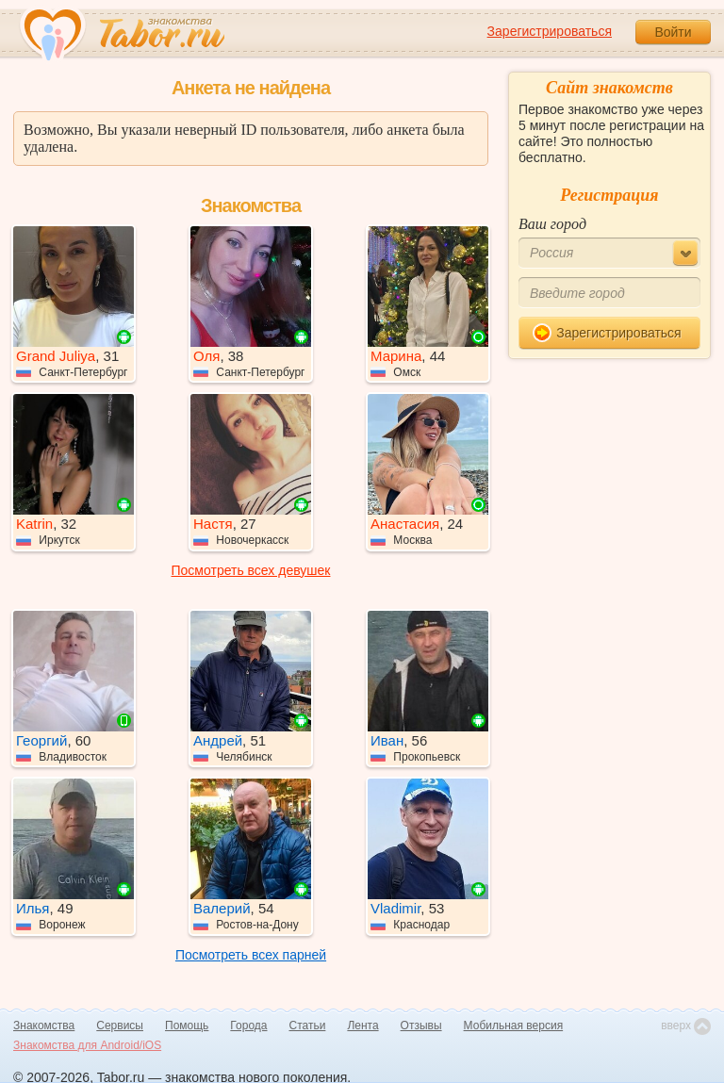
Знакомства (43, 1025)
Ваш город (552, 224)
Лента (362, 1025)
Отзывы (421, 1025)
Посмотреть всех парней (250, 954)
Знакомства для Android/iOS (87, 1045)
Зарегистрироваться (549, 31)
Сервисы (119, 1025)
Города (248, 1025)
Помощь (186, 1025)
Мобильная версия (514, 1025)
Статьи (307, 1025)
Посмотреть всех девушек (251, 570)
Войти (672, 32)
